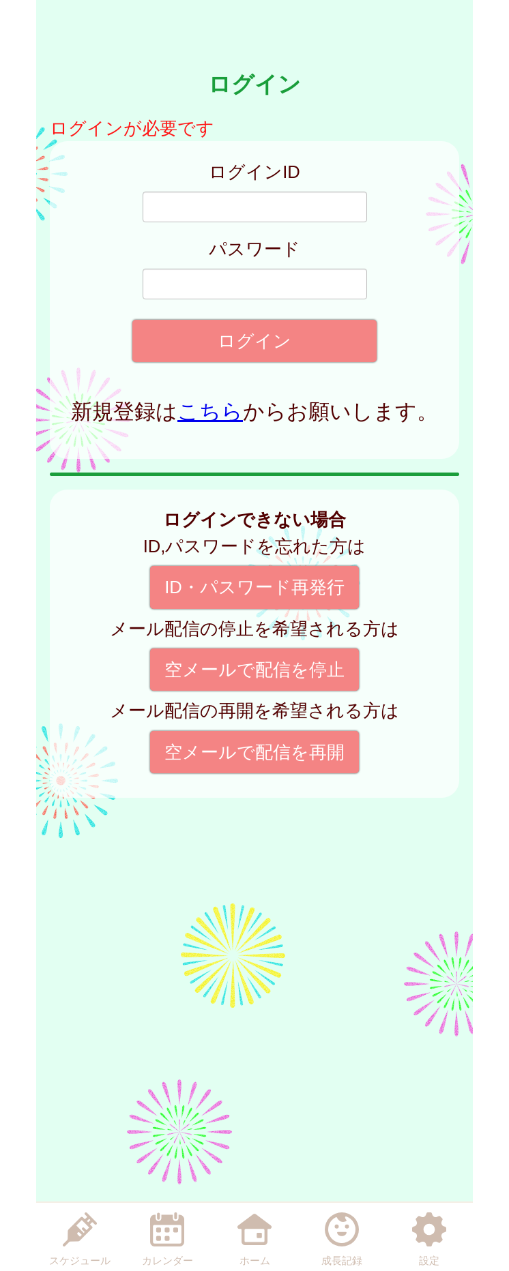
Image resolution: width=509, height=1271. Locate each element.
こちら (210, 411)
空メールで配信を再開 (254, 752)
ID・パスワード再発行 (254, 587)
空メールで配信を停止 (254, 669)
